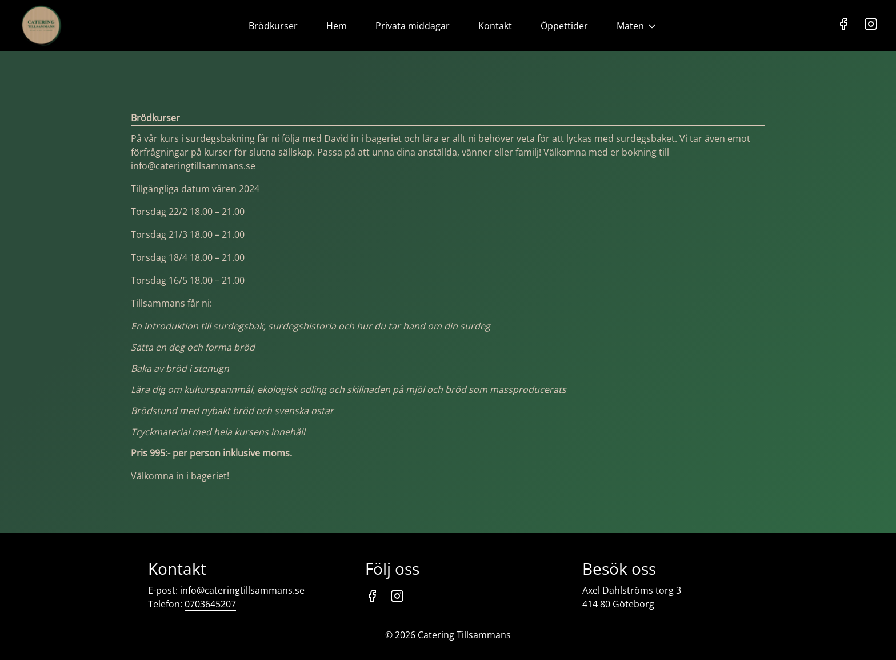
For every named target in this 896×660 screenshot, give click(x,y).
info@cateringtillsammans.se (242, 590)
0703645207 (210, 604)
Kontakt (495, 25)
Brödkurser (273, 25)
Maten (637, 26)
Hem (336, 25)
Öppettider (564, 25)
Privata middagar (412, 25)
